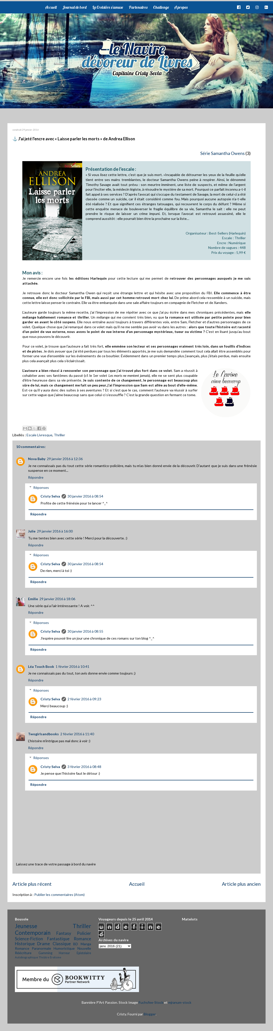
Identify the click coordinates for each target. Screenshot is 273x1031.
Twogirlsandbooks (43, 734)
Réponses (41, 487)
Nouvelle (84, 948)
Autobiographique (26, 957)
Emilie (33, 599)
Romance (82, 938)
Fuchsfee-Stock (151, 1002)
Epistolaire (84, 953)
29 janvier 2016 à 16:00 (55, 531)
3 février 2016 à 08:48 (84, 767)
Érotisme (55, 957)
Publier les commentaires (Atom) (59, 894)
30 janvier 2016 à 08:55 (85, 631)
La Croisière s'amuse (107, 7)
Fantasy (63, 933)
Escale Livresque (39, 435)
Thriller (59, 435)
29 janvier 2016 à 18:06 (57, 599)
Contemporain (32, 932)
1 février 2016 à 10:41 (72, 666)
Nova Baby (36, 459)
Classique (62, 943)
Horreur (64, 953)
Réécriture (23, 953)
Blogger (150, 1014)
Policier (84, 933)
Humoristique (64, 948)
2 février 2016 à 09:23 (84, 699)
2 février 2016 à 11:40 (77, 734)
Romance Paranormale (33, 948)
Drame (43, 943)
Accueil (51, 7)
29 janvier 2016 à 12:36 (65, 459)
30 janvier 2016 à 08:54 (85, 496)
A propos (180, 7)
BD (75, 944)
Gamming (45, 953)
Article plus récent (32, 884)
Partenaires (138, 7)
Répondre (35, 477)
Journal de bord (74, 7)
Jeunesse (26, 926)
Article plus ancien (241, 884)
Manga (86, 944)
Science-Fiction (29, 938)
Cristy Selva (50, 496)
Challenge (161, 7)
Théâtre (44, 957)
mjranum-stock (179, 1002)
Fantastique (58, 938)
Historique (25, 943)
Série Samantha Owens (222, 153)
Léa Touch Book (41, 666)
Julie (31, 531)
